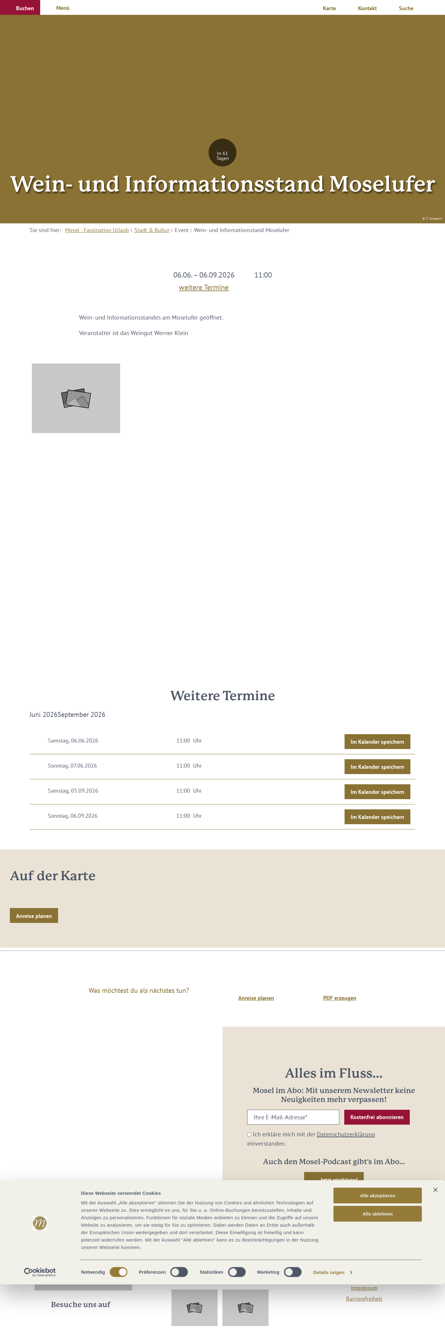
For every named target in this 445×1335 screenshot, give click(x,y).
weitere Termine (204, 285)
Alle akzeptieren (377, 1246)
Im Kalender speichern (377, 741)
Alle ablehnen (377, 1264)
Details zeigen (328, 1322)
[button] (20, 7)
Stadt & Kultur (151, 230)
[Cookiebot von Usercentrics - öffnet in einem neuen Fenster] (40, 1323)
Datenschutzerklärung (346, 1134)
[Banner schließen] (435, 1240)
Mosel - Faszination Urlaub (97, 230)
